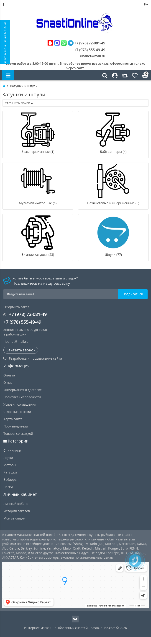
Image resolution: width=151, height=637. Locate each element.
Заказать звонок (20, 350)
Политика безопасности (22, 397)
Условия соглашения (19, 404)
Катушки (10, 472)
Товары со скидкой (18, 433)
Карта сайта (13, 419)
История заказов (16, 511)
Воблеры (10, 479)
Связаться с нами (17, 411)
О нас (7, 382)
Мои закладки (14, 518)
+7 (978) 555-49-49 (86, 49)
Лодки (8, 457)
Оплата (9, 375)
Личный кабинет (16, 503)
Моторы (9, 465)
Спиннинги (12, 450)
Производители (15, 426)
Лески (8, 487)
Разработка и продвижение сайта (32, 358)
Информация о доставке (22, 390)
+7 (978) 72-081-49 (76, 43)
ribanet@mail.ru (92, 56)
